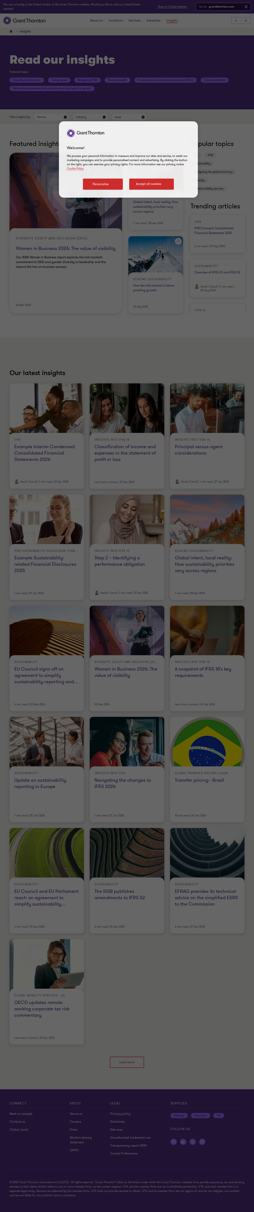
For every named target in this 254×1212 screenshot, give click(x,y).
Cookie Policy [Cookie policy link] (75, 168)
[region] (128, 159)
